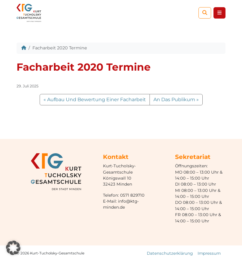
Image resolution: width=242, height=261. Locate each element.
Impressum (209, 253)
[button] (13, 248)
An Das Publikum (174, 99)
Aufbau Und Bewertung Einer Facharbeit (96, 99)
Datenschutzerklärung (170, 253)
